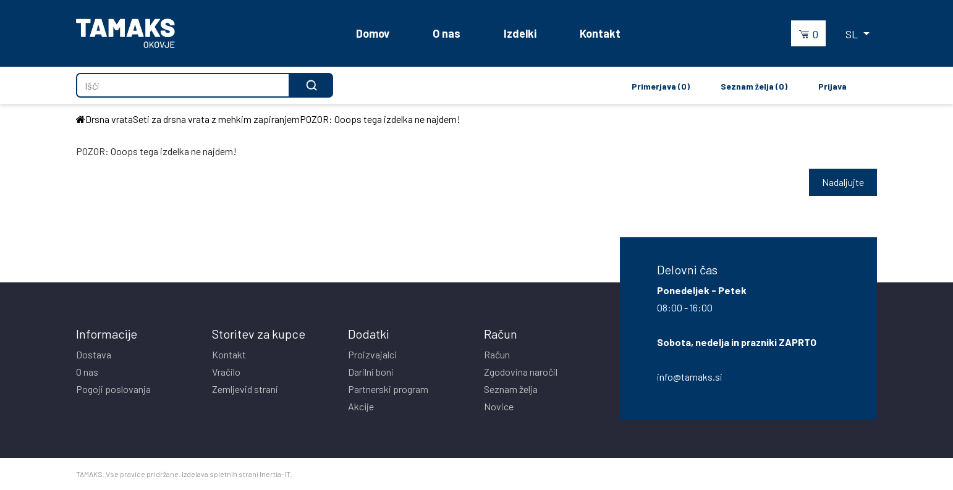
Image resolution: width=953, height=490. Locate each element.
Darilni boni (371, 372)
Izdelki (520, 33)
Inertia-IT (275, 474)
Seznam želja (511, 389)
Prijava (832, 86)
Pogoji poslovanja (113, 389)
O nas (446, 33)
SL (852, 34)
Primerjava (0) (661, 86)
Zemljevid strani (245, 389)
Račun (497, 354)
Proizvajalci (372, 354)
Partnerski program (388, 389)
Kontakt (600, 33)
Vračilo (226, 372)
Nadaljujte (843, 182)
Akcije (361, 406)
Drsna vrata (109, 119)
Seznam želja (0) (754, 86)
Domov (372, 33)
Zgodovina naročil (520, 372)
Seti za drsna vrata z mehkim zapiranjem (216, 119)
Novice (499, 406)
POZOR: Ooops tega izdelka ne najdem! (380, 119)
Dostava (93, 354)
